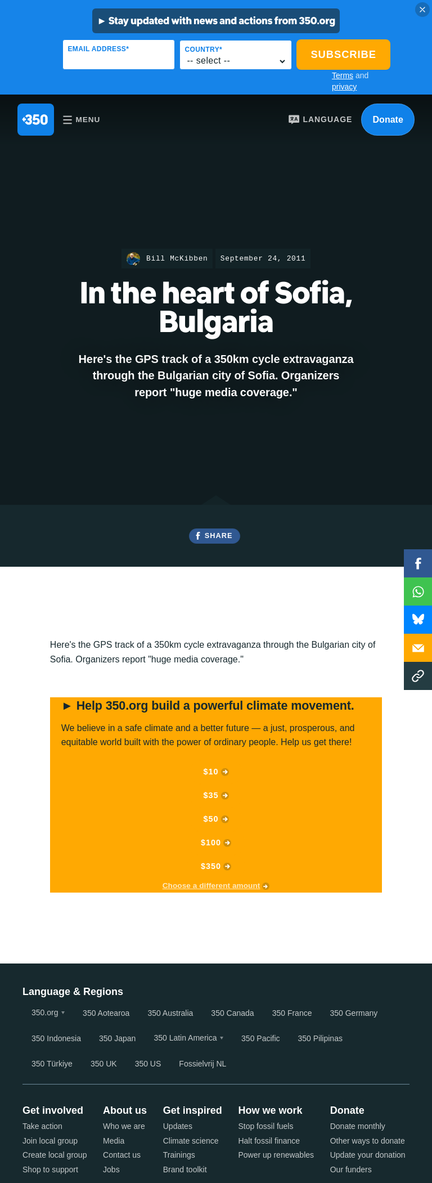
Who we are (124, 1126)
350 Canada (232, 1013)
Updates (177, 1126)
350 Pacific (260, 1038)
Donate (388, 119)
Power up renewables (276, 1154)
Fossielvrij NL (202, 1063)
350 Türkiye (52, 1063)
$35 (211, 795)
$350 (211, 866)
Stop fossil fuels (265, 1126)
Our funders (351, 1169)
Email (418, 648)
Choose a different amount (211, 885)
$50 (211, 818)
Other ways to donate (367, 1140)
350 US (148, 1063)
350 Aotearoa (106, 1013)
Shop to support (50, 1169)
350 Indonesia (56, 1038)
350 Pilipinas (320, 1038)
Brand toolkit (185, 1169)
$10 (211, 771)
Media (113, 1140)
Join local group (50, 1140)
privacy (344, 86)
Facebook (418, 563)
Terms (342, 75)
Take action (42, 1126)
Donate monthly (357, 1126)
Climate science (191, 1140)
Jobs (111, 1169)
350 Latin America (185, 1037)
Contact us (122, 1154)
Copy (418, 676)
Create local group (54, 1154)
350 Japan (117, 1038)
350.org (45, 1012)
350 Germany (353, 1013)
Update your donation (368, 1154)
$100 (211, 842)
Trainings (179, 1154)
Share (219, 535)
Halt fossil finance (269, 1140)
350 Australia (170, 1013)
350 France (292, 1013)
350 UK (104, 1063)
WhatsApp (418, 591)
